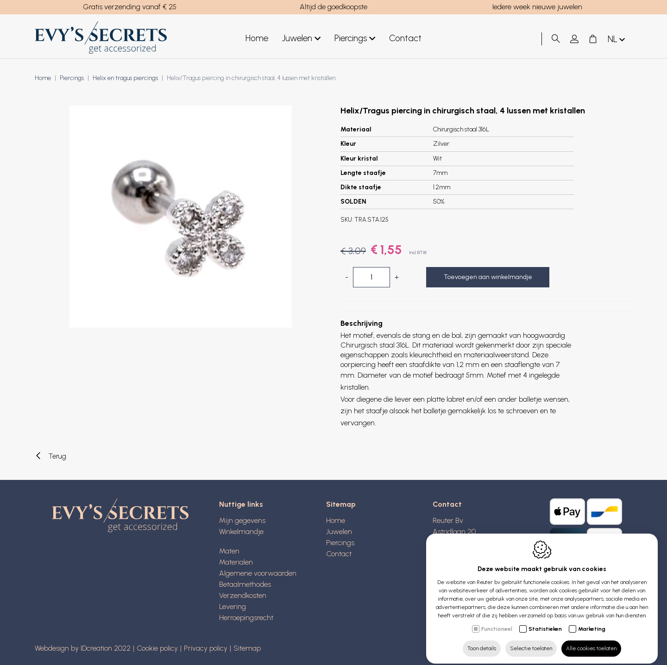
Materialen (236, 562)
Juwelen (301, 38)
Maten (229, 551)
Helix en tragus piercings (125, 78)
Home (256, 38)
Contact (405, 38)
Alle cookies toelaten (591, 640)
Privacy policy (205, 648)
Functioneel (496, 621)
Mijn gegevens (242, 520)
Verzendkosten (242, 595)
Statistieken (545, 621)
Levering (232, 606)
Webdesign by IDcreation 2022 (83, 648)
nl (617, 39)
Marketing (591, 621)
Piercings (354, 38)
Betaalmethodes (245, 584)
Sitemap (341, 504)
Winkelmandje (241, 531)
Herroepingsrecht (246, 617)
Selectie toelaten (531, 640)
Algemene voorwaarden (257, 573)
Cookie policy (157, 648)
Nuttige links (241, 504)
